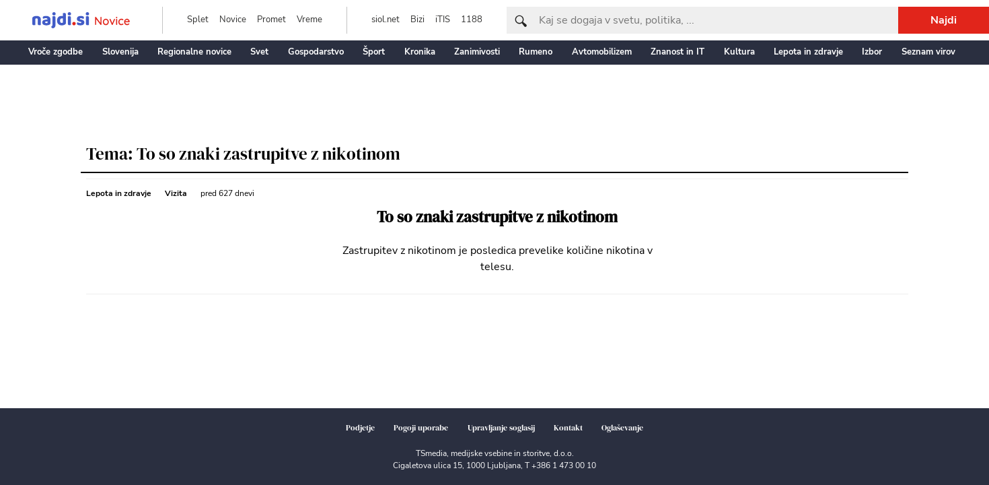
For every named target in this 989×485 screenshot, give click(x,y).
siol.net (385, 19)
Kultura (739, 52)
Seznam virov (928, 52)
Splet (198, 19)
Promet (271, 19)
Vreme (309, 19)
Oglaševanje (622, 427)
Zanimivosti (477, 52)
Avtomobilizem (602, 52)
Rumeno (535, 52)
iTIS (442, 19)
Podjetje (360, 427)
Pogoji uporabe (421, 427)
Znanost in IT (677, 52)
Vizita (176, 193)
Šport (374, 52)
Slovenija (120, 52)
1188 (471, 19)
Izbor (872, 52)
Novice (232, 19)
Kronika (419, 52)
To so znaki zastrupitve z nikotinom (497, 217)
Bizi (417, 19)
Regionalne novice (194, 52)
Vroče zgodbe (55, 52)
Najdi (943, 20)
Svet (259, 52)
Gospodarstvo (316, 52)
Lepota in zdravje (808, 52)
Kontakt (568, 427)
